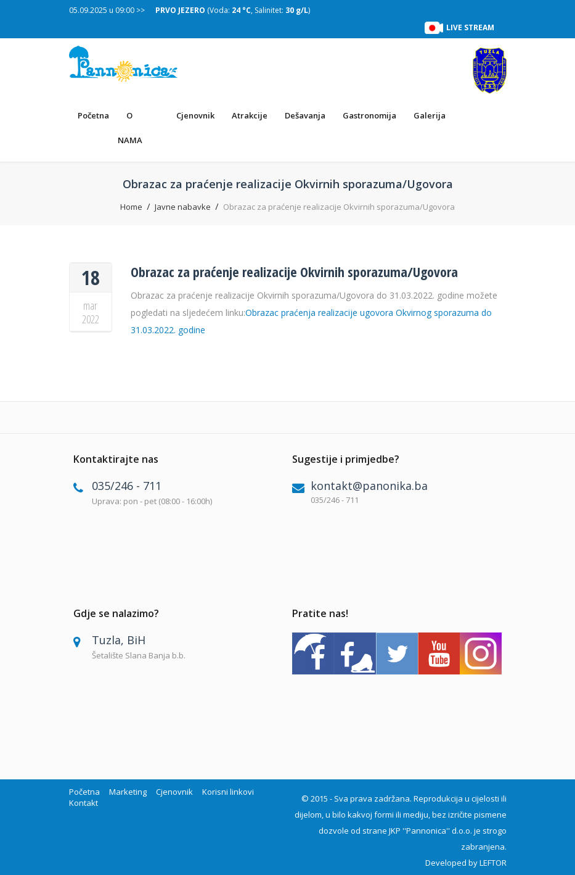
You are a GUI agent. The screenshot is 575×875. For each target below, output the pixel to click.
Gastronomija (369, 115)
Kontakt (83, 802)
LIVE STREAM (470, 27)
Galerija (430, 115)
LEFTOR (493, 862)
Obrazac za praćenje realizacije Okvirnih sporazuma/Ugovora (294, 271)
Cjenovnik (195, 115)
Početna (93, 115)
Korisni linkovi (228, 791)
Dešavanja (305, 115)
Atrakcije (249, 115)
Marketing (128, 791)
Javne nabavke (183, 206)
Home (131, 206)
